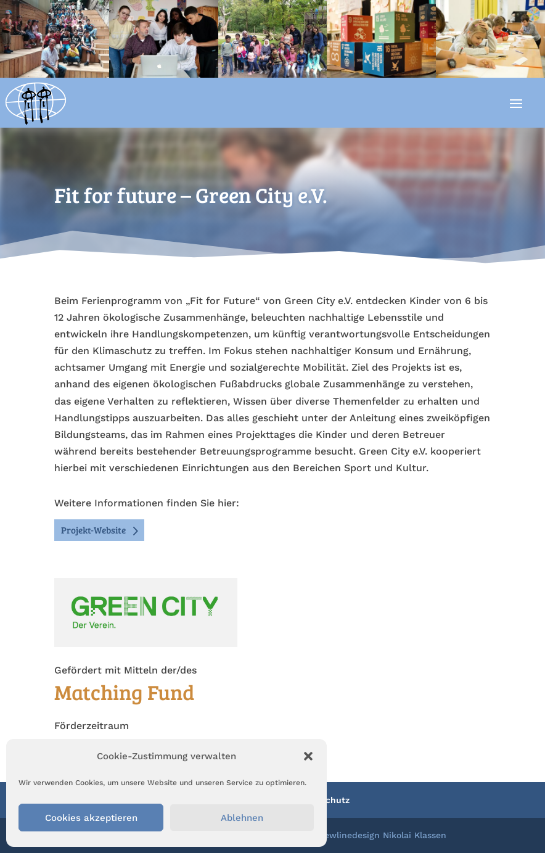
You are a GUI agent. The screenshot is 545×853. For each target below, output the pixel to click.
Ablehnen (242, 817)
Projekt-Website (93, 530)
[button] (308, 756)
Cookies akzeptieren (91, 817)
